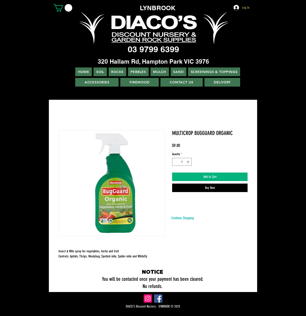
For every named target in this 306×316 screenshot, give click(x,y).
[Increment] (188, 162)
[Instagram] (148, 298)
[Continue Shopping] (182, 218)
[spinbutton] (182, 162)
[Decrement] (175, 162)
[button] (63, 8)
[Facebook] (158, 298)
